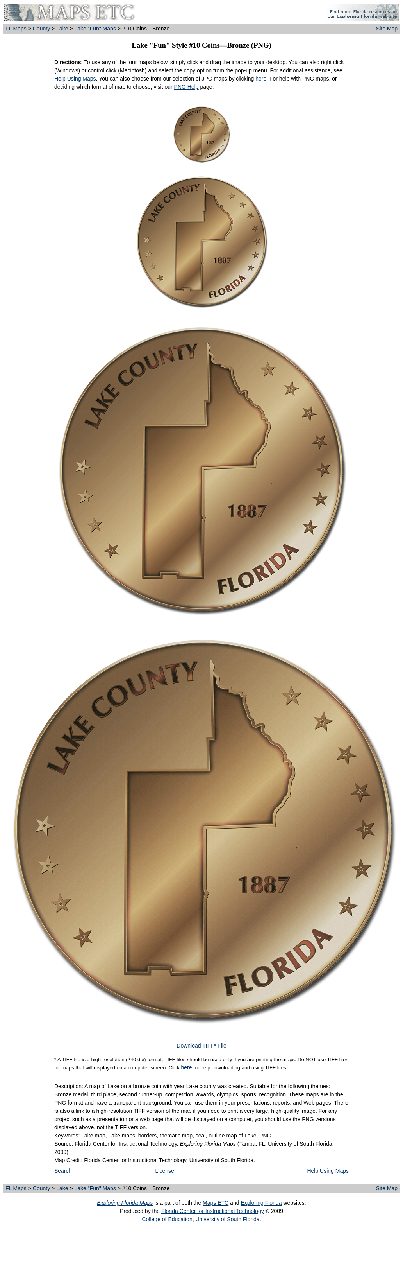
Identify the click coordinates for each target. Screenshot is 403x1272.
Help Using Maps (75, 78)
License (164, 1171)
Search (62, 1171)
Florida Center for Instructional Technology (212, 1211)
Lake (62, 28)
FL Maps (16, 28)
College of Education (167, 1219)
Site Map (387, 28)
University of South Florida (227, 1219)
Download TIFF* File (201, 1045)
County (41, 28)
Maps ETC (215, 1203)
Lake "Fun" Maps (95, 28)
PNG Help (186, 87)
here (260, 78)
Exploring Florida (261, 1203)
